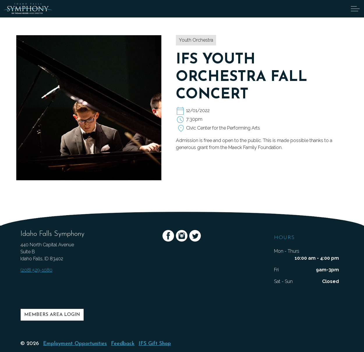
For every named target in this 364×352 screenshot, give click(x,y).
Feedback (123, 343)
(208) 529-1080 (36, 270)
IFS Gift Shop (155, 343)
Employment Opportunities (75, 343)
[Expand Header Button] (355, 8)
